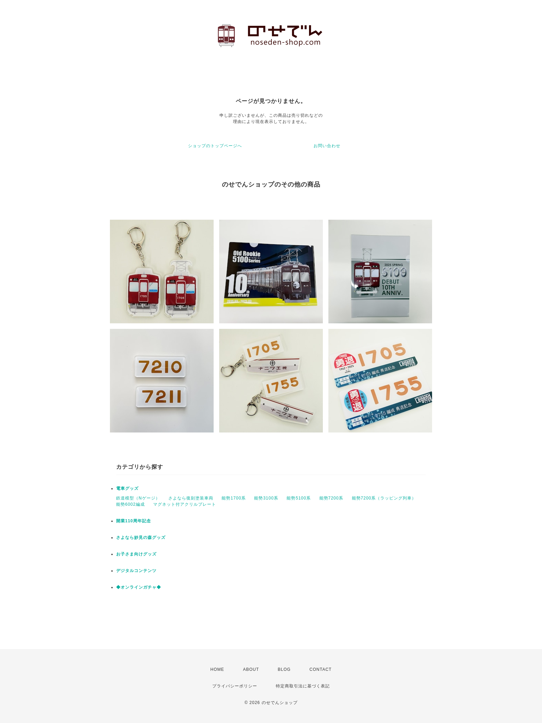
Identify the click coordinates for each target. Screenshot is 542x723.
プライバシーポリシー (234, 686)
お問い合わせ (327, 145)
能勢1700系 (234, 498)
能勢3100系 (266, 498)
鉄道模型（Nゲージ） (138, 498)
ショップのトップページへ (215, 145)
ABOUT (251, 669)
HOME (217, 669)
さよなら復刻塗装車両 (190, 498)
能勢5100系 (299, 498)
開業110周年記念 (133, 521)
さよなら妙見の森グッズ (141, 537)
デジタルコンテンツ (136, 570)
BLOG (284, 669)
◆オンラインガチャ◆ (138, 587)
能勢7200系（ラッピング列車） (384, 498)
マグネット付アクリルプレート (184, 504)
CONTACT (320, 669)
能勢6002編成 (130, 504)
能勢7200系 (331, 498)
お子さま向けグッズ (136, 554)
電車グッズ (127, 488)
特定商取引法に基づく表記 (303, 686)
